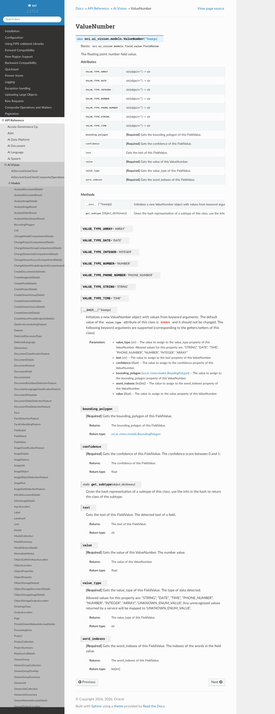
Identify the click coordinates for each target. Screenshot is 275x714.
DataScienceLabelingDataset (30, 324)
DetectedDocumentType (28, 336)
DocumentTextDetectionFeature (32, 407)
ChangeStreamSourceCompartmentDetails (38, 260)
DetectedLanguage (24, 342)
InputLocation (22, 507)
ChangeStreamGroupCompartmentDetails (37, 248)
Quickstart (12, 69)
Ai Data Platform (19, 139)
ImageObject (21, 471)
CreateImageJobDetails (27, 277)
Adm (11, 133)
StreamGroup (21, 659)
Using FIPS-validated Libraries (24, 43)
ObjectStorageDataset (26, 583)
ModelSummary (23, 542)
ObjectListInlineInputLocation (31, 560)
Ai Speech (14, 158)
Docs (79, 8)
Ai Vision (12, 165)
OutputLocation (23, 612)
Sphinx (96, 706)
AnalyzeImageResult (25, 207)
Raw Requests (14, 101)
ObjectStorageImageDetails (29, 595)
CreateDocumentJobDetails (29, 272)
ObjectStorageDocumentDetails (32, 589)
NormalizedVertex (24, 554)
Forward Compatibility (19, 50)
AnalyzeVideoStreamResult (29, 219)
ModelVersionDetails (26, 548)
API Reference (13, 120)
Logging (10, 82)
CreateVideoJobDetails (27, 313)
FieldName (20, 436)
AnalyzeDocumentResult (28, 195)
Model (17, 530)
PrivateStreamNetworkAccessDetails (34, 624)
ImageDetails (21, 454)
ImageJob (19, 465)
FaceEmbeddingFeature (27, 424)
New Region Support (19, 56)
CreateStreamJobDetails (27, 301)
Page (17, 618)
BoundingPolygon (24, 225)
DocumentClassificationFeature (32, 354)
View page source (210, 8)
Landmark (19, 518)
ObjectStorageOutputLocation (31, 601)
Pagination (12, 113)
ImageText (19, 483)
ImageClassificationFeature (29, 448)
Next (216, 682)
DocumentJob (22, 377)
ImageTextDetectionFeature (29, 489)
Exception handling (17, 88)
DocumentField (23, 372)
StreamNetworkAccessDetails (30, 700)
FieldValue (20, 442)
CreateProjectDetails (25, 289)
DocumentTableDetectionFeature (33, 401)
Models (14, 183)
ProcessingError (23, 630)
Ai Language (15, 152)
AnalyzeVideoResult (25, 213)
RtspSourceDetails (24, 653)
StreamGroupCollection (27, 665)
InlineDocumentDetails (27, 495)
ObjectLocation (23, 565)
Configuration (14, 37)
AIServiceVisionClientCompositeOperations (37, 177)
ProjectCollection (24, 642)
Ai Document (16, 146)
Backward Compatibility (21, 63)
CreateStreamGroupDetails (29, 295)
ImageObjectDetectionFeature (31, 477)
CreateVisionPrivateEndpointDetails (34, 319)
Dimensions (21, 348)
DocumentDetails (24, 360)
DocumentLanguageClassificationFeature (37, 389)
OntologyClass (22, 607)
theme (118, 706)
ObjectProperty (23, 577)
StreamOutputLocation (27, 706)
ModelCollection (23, 536)
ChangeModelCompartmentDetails (33, 236)
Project (18, 636)
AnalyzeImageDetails (25, 201)
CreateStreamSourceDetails (29, 307)
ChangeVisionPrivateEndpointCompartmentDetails (39, 266)
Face (16, 413)
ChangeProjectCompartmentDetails (34, 242)
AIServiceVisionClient (24, 171)
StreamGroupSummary (27, 677)
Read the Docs (154, 706)
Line (16, 524)
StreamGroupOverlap (26, 671)
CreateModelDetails (25, 283)
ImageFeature (21, 460)
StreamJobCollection (26, 689)
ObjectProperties (23, 571)
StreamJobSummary (25, 695)
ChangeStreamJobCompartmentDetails (36, 254)
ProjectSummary (23, 648)
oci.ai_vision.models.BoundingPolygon (136, 434)
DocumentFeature (24, 366)
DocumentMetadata (25, 395)
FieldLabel (20, 430)
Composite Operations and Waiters (28, 107)
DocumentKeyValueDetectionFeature (35, 383)
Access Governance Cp (23, 126)
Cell (16, 230)
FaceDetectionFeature (26, 418)
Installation (12, 31)
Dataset (18, 330)
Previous (86, 682)
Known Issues (14, 75)
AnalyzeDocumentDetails (28, 189)
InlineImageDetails (24, 501)
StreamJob (20, 683)
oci (34, 5)
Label (17, 512)
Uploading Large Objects (21, 94)
